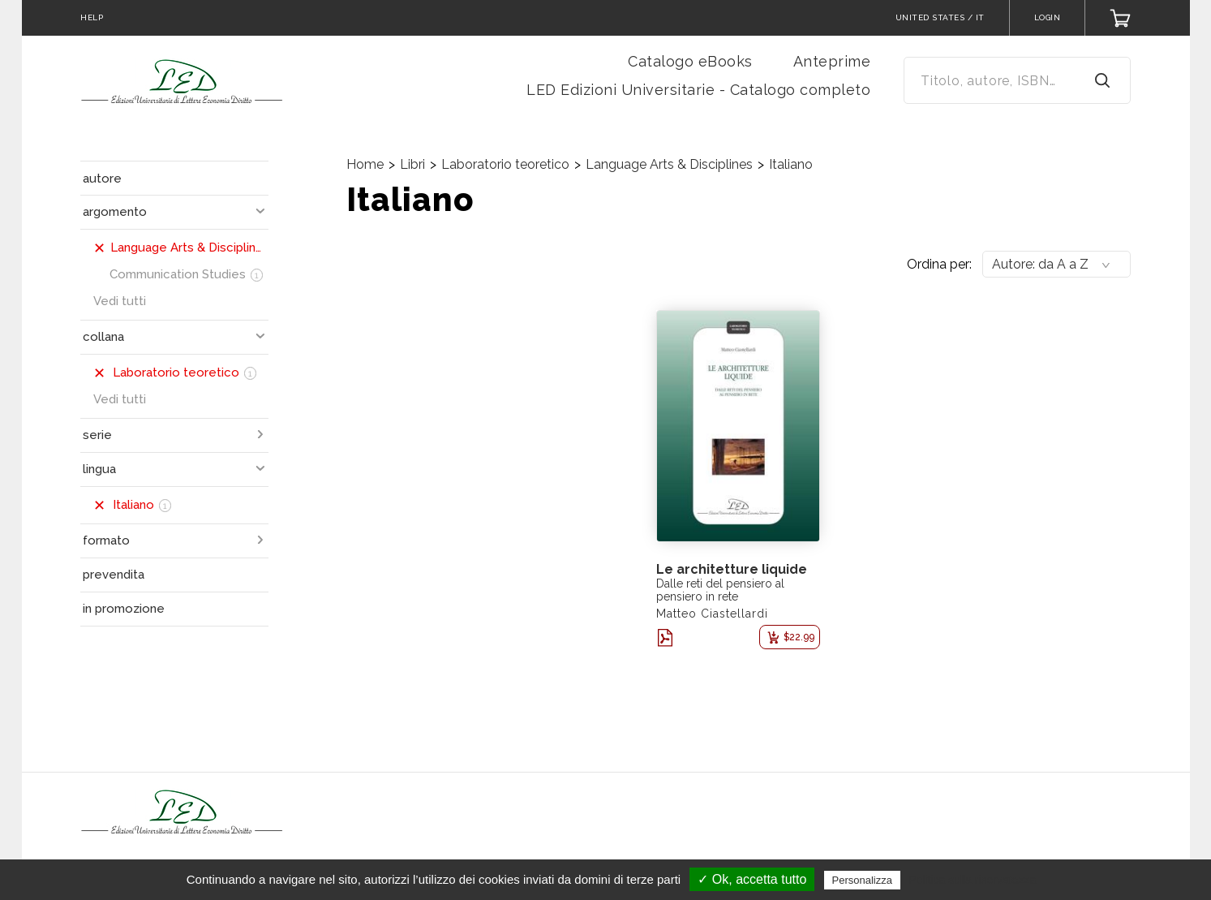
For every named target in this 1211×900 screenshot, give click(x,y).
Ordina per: (939, 264)
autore (102, 178)
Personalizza (862, 880)
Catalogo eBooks (690, 61)
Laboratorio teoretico (505, 164)
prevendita (113, 574)
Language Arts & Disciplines (669, 164)
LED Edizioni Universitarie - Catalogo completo (698, 89)
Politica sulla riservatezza (972, 879)
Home (365, 164)
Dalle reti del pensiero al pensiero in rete (720, 590)
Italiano (791, 164)
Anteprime (832, 61)
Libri (412, 164)
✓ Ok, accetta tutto (752, 879)
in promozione (124, 608)
